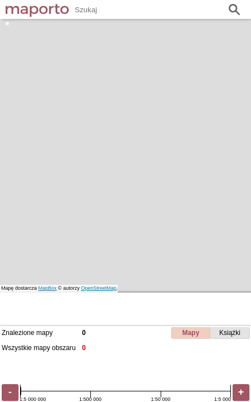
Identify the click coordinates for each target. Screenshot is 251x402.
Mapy (191, 333)
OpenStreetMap (99, 288)
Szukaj (234, 10)
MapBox (47, 288)
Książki (229, 333)
